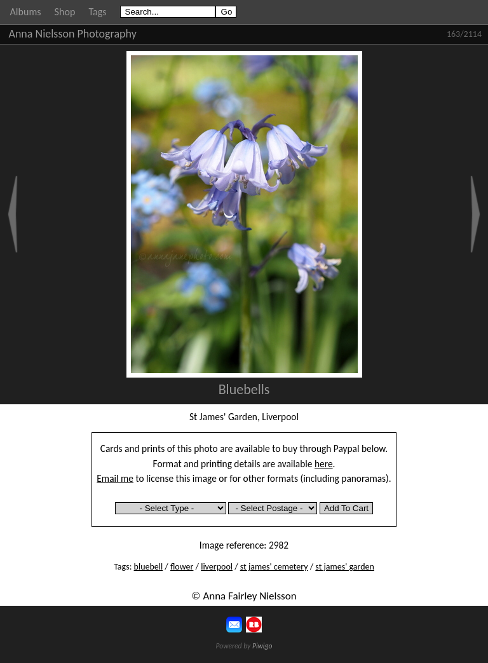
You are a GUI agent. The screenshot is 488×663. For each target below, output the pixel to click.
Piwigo (262, 645)
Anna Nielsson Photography (73, 34)
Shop (65, 12)
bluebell (148, 566)
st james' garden (344, 566)
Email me (115, 478)
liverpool (217, 566)
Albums (25, 12)
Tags (97, 12)
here (324, 464)
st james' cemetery (274, 566)
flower (181, 566)
